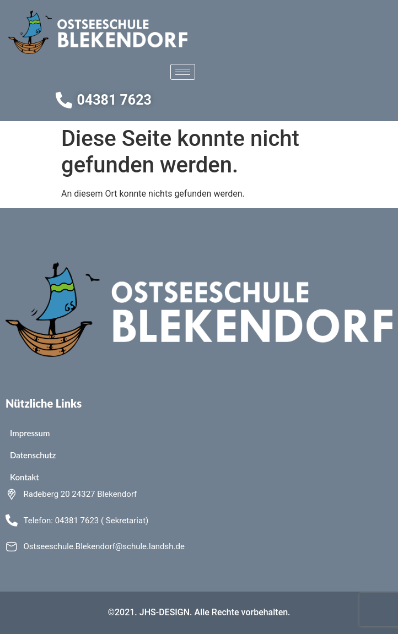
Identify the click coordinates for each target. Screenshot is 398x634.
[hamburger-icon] (182, 72)
